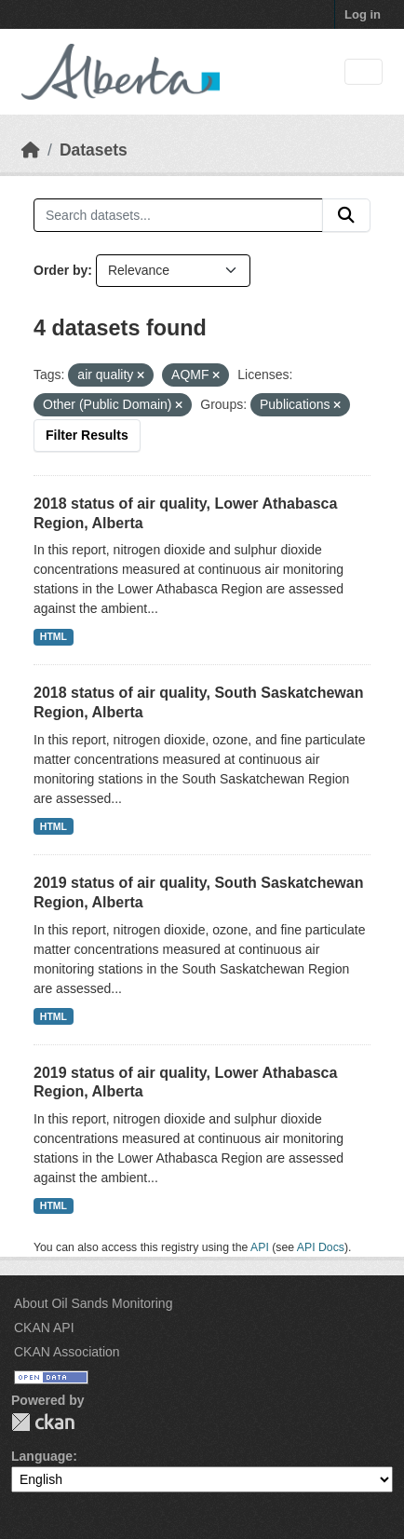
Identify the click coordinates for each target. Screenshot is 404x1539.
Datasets (94, 150)
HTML (53, 636)
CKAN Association (67, 1351)
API (259, 1247)
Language (42, 1456)
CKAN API (44, 1327)
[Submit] (346, 215)
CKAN (42, 1422)
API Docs (320, 1247)
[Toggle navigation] (363, 72)
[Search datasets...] (178, 215)
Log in (362, 14)
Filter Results (87, 435)
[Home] (30, 150)
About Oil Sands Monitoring (93, 1303)
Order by (61, 270)
